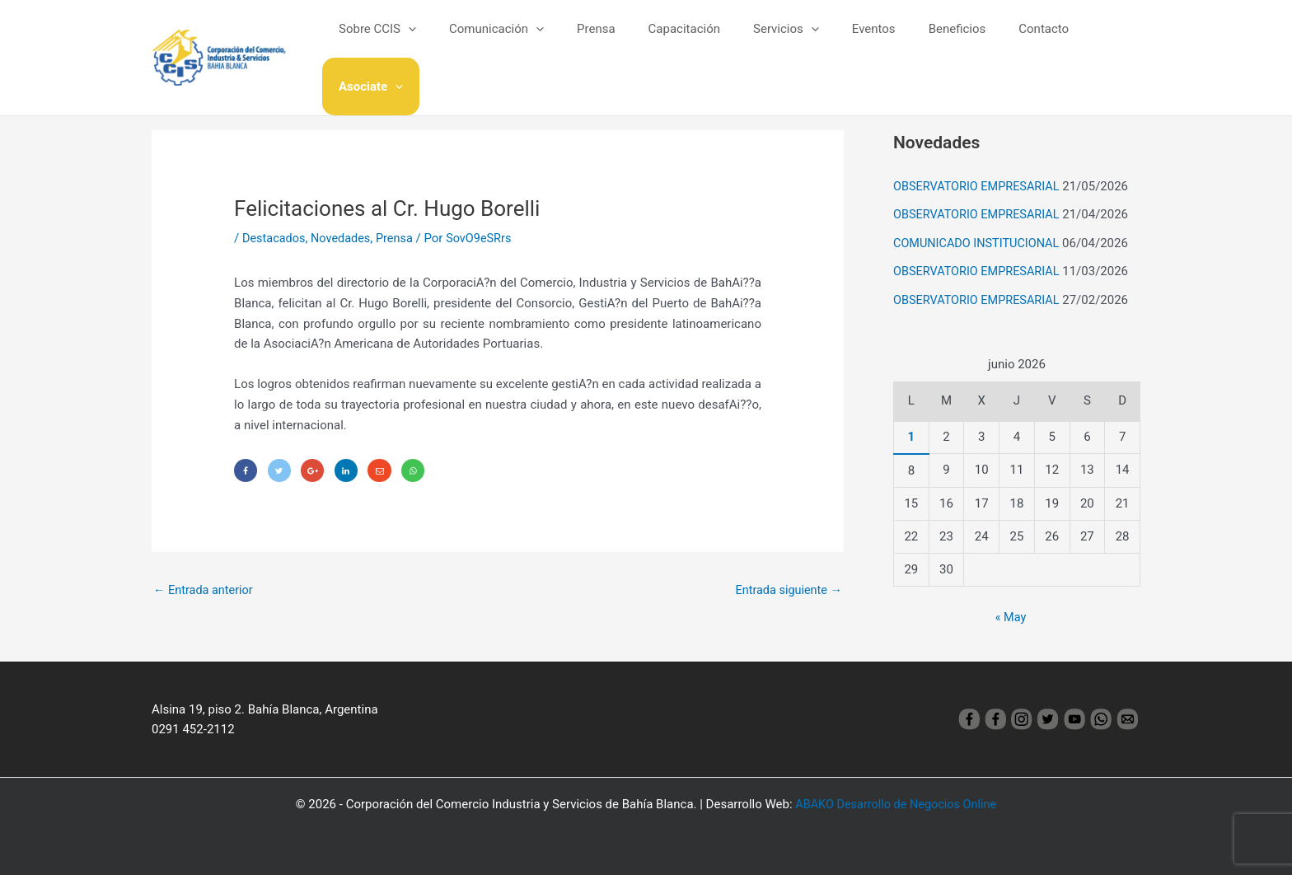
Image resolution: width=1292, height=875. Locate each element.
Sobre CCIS (405, 40)
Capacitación (687, 40)
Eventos (860, 40)
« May (1011, 613)
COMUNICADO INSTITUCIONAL (979, 241)
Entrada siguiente (786, 591)
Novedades (344, 238)
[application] (436, 40)
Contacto (1014, 40)
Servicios (781, 40)
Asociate (1096, 40)
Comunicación (516, 40)
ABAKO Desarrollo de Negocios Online (896, 802)
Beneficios (935, 40)
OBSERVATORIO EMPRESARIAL (979, 186)
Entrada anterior (204, 591)
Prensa (607, 40)
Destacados (274, 238)
